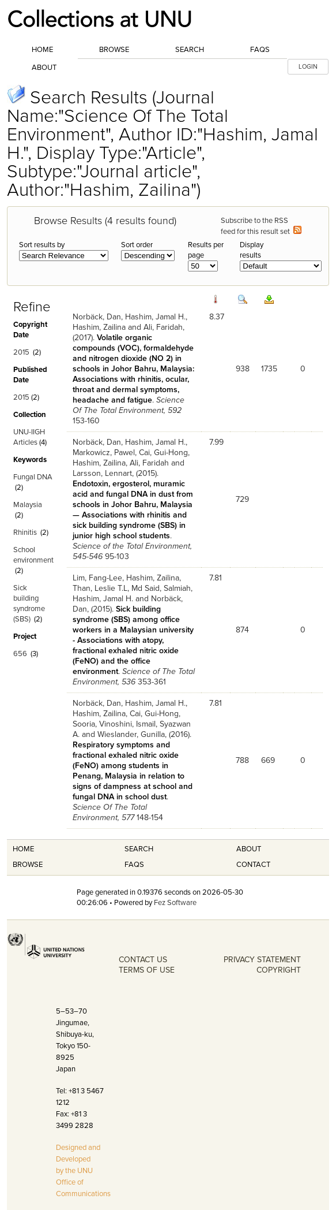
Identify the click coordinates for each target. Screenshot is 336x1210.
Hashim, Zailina (99, 327)
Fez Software (175, 902)
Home (42, 49)
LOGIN (308, 66)
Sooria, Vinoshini (102, 724)
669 (268, 760)
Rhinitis (25, 532)
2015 (21, 352)
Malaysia (27, 504)
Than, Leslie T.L (100, 588)
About (44, 67)
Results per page (206, 250)
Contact (253, 864)
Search (189, 49)
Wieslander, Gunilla (131, 734)
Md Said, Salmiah (161, 588)
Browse (114, 49)
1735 (269, 369)
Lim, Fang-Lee (97, 578)
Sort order (137, 245)
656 (20, 653)
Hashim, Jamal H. (155, 317)
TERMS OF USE (147, 970)
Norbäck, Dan (97, 317)
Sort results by (42, 245)
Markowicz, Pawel (104, 452)
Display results (251, 250)
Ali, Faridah (163, 327)
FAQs (260, 49)
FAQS (134, 864)
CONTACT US (143, 960)
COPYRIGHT (278, 970)
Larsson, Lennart (102, 473)
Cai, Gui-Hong (163, 452)
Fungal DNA (32, 477)
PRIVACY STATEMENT (262, 960)
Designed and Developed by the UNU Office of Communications (83, 1170)
